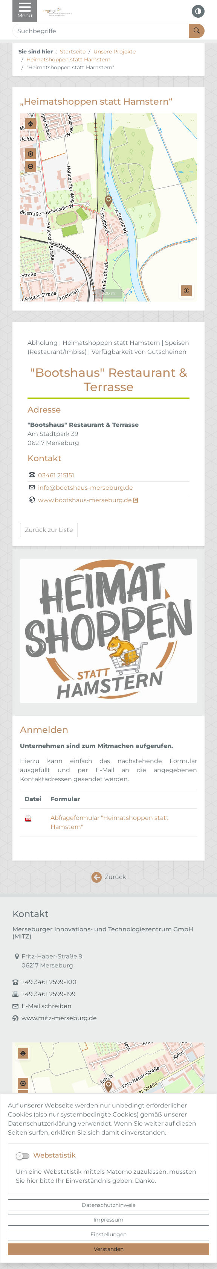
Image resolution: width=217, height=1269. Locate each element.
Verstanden (109, 1249)
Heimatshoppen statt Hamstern (68, 59)
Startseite (73, 51)
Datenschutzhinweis (108, 1205)
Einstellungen (108, 1234)
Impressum (108, 1219)
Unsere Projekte (114, 51)
